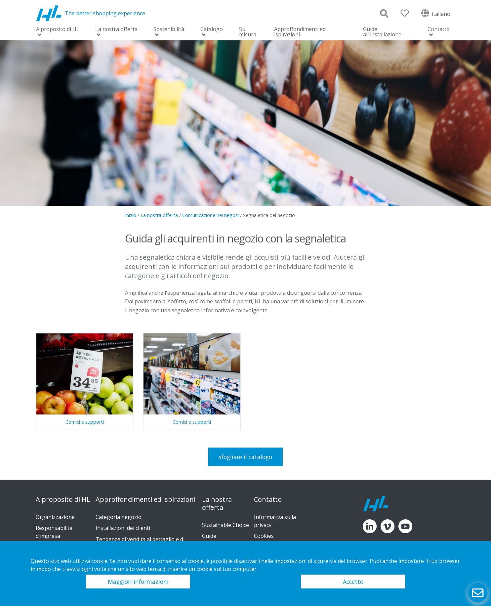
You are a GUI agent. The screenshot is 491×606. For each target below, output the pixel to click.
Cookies (264, 536)
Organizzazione (55, 517)
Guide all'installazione (382, 31)
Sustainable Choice (225, 525)
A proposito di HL (57, 29)
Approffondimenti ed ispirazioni (300, 31)
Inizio (130, 215)
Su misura (247, 31)
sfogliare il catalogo (245, 457)
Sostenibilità (168, 29)
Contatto (439, 29)
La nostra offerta (116, 29)
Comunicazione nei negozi (210, 215)
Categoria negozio (119, 517)
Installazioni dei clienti (123, 528)
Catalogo (211, 29)
